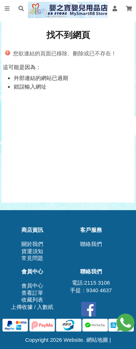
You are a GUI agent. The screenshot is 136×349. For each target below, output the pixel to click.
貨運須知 (32, 251)
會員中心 (32, 285)
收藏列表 (32, 300)
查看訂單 (32, 293)
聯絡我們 (91, 244)
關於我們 (32, 244)
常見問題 (32, 258)
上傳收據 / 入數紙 (32, 307)
